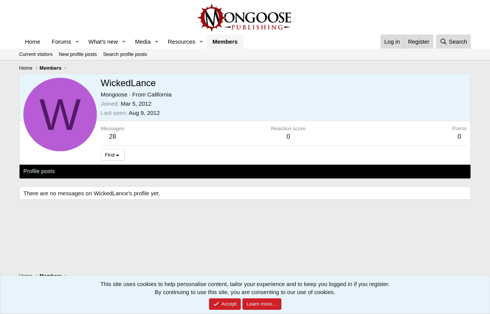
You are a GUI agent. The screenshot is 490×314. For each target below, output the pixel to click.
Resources (181, 41)
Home (32, 41)
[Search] (453, 41)
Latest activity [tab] (80, 171)
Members (225, 41)
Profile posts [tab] (39, 171)
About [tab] (142, 171)
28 (112, 136)
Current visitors (35, 54)
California (159, 94)
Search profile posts (125, 54)
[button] (77, 41)
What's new (103, 41)
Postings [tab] (116, 171)
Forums (61, 41)
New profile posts (78, 54)
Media (143, 41)
